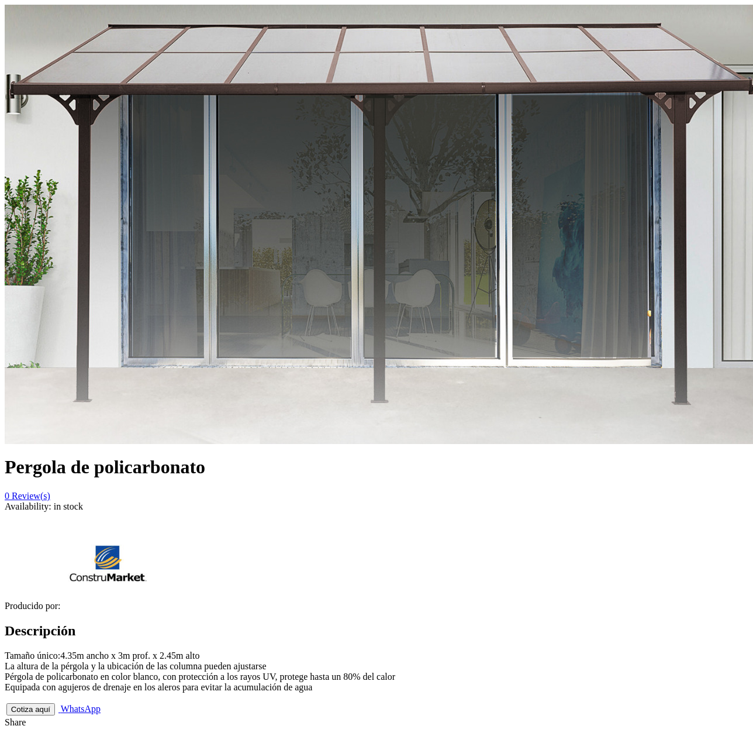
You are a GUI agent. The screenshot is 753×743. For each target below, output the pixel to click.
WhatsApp (79, 709)
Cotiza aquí (30, 709)
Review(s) (27, 496)
